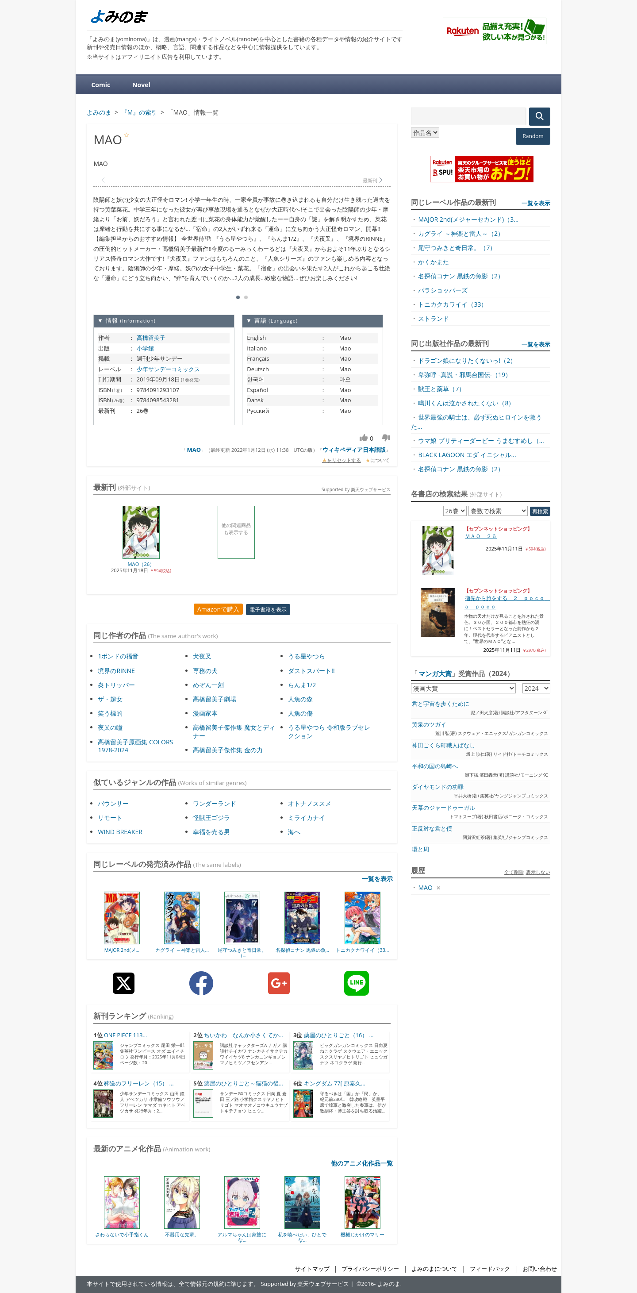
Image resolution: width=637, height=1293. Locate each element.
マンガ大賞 (435, 673)
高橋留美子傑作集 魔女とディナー (234, 731)
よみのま (388, 1284)
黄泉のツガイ (429, 724)
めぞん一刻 (208, 685)
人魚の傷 (300, 713)
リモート (110, 817)
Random (532, 136)
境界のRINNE (116, 670)
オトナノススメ (309, 803)
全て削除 (514, 872)
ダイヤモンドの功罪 (438, 787)
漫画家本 (205, 713)
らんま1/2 (302, 685)
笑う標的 (110, 713)
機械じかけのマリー (362, 1234)
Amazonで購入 (218, 609)
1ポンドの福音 (118, 656)
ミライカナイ (306, 817)
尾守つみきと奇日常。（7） (457, 247)
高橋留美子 (151, 338)
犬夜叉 (202, 656)
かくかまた (433, 262)
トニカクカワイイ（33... (362, 950)
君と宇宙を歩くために (440, 704)
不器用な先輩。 (182, 1234)
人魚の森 (300, 699)
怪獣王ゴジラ (211, 817)
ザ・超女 (110, 699)
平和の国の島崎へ (435, 766)
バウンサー (113, 803)
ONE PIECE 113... (125, 1035)
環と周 (420, 849)
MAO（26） (141, 564)
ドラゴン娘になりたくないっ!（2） (467, 360)
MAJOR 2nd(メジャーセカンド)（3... (468, 219)
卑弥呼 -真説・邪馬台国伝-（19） (464, 374)
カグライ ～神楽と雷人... (182, 950)
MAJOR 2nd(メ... (121, 950)
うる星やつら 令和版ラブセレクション (329, 731)
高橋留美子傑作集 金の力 (228, 750)
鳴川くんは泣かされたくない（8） (466, 403)
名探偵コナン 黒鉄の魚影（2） (461, 276)
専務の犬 (205, 670)
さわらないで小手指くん (122, 1234)
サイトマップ (312, 1269)
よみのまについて (434, 1269)
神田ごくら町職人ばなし (443, 745)
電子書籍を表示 (268, 609)
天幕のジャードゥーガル (443, 808)
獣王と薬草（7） (441, 389)
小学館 (145, 348)
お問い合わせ (539, 1269)
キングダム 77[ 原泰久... (334, 1083)
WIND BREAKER (120, 831)
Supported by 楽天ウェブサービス (356, 489)
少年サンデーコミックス (168, 369)
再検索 (540, 511)
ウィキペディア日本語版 (354, 450)
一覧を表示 (377, 878)
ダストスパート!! (311, 670)
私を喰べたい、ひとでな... (302, 1237)
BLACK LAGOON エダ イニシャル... (467, 454)
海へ (294, 831)
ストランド (433, 318)
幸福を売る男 (211, 831)
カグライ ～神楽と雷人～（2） (461, 233)
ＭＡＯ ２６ (481, 536)
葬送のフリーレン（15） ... (139, 1083)
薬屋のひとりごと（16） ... (339, 1035)
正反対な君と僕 (432, 828)
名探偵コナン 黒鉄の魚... (302, 950)
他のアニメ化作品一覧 (362, 1163)
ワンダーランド (214, 803)
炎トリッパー (116, 685)
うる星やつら (306, 656)
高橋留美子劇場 (214, 699)
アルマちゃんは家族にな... (242, 1237)
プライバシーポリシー (370, 1269)
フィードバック (490, 1269)
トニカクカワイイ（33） (452, 304)
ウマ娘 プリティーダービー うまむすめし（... (481, 440)
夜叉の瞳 (110, 727)
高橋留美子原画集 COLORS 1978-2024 (135, 746)
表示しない (538, 872)
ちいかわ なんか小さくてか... (243, 1035)
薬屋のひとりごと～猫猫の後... (243, 1083)
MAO (194, 450)
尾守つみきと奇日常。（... (242, 952)
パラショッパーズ (443, 290)
